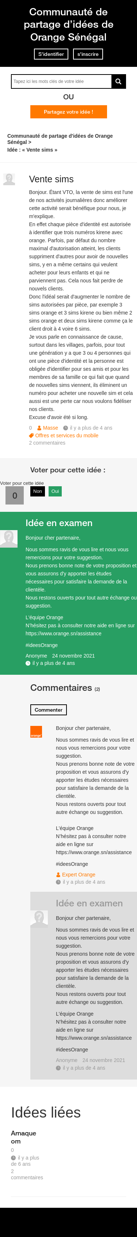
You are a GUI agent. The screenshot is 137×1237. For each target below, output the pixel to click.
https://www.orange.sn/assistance (64, 633)
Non (37, 491)
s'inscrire (88, 54)
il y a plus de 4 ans (54, 663)
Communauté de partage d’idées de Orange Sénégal (69, 24)
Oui (55, 491)
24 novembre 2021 (73, 656)
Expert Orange (78, 875)
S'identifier (51, 54)
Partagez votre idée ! (68, 112)
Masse (50, 428)
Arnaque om (23, 1137)
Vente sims (51, 179)
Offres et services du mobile (66, 435)
